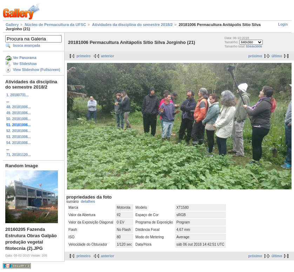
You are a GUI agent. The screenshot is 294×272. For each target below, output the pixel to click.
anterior (107, 56)
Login (283, 24)
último (277, 56)
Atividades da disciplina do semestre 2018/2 (132, 24)
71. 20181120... (18, 155)
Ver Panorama (24, 58)
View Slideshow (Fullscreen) (36, 70)
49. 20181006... (18, 113)
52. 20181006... (18, 131)
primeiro (83, 56)
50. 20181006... (18, 119)
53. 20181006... (18, 137)
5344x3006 (254, 46)
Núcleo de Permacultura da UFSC (55, 24)
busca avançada (26, 45)
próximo (255, 56)
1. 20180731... (17, 95)
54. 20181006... (18, 143)
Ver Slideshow (25, 64)
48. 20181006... (18, 107)
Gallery (12, 24)
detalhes (88, 201)
